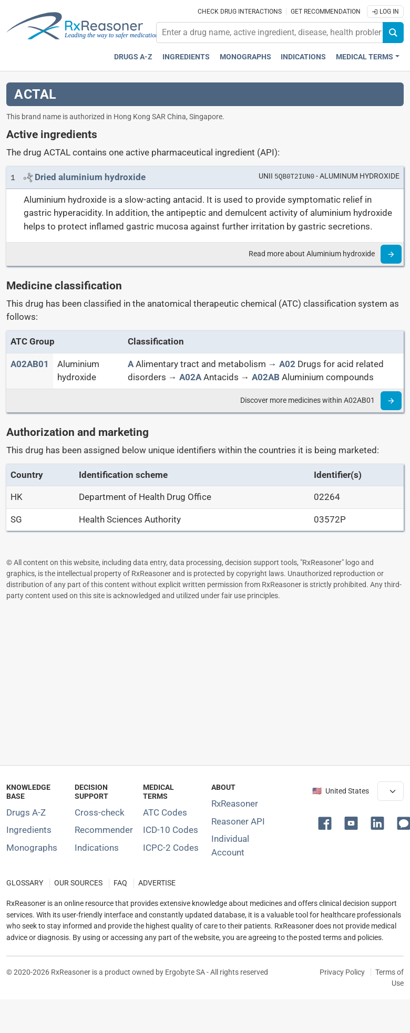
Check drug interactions (240, 11)
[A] (131, 364)
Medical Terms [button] (364, 57)
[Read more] (391, 254)
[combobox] (269, 32)
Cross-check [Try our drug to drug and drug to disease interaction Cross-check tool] (100, 812)
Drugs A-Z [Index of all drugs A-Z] (26, 812)
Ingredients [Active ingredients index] (186, 57)
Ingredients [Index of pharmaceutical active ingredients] (29, 830)
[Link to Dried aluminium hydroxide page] (90, 177)
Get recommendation (326, 11)
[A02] (287, 364)
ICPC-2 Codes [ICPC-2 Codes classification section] (171, 847)
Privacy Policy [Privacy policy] (342, 972)
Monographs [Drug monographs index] (245, 57)
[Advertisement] (201, 682)
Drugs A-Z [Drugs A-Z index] (133, 57)
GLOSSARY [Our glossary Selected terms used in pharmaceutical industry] (24, 883)
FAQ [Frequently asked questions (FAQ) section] (120, 883)
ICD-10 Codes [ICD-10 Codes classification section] (170, 830)
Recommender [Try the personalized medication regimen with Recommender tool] (104, 830)
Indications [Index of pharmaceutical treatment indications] (97, 847)
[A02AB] (266, 377)
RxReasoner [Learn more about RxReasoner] (234, 803)
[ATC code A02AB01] (30, 364)
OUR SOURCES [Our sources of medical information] (78, 883)
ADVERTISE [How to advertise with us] (157, 883)
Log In (385, 11)
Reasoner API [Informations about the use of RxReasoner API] (238, 821)
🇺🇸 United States (340, 791)
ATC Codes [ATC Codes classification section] (165, 812)
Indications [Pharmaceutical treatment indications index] (303, 57)
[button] (327, 822)
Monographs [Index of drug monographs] (31, 847)
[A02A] (190, 377)
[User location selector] (390, 790)
